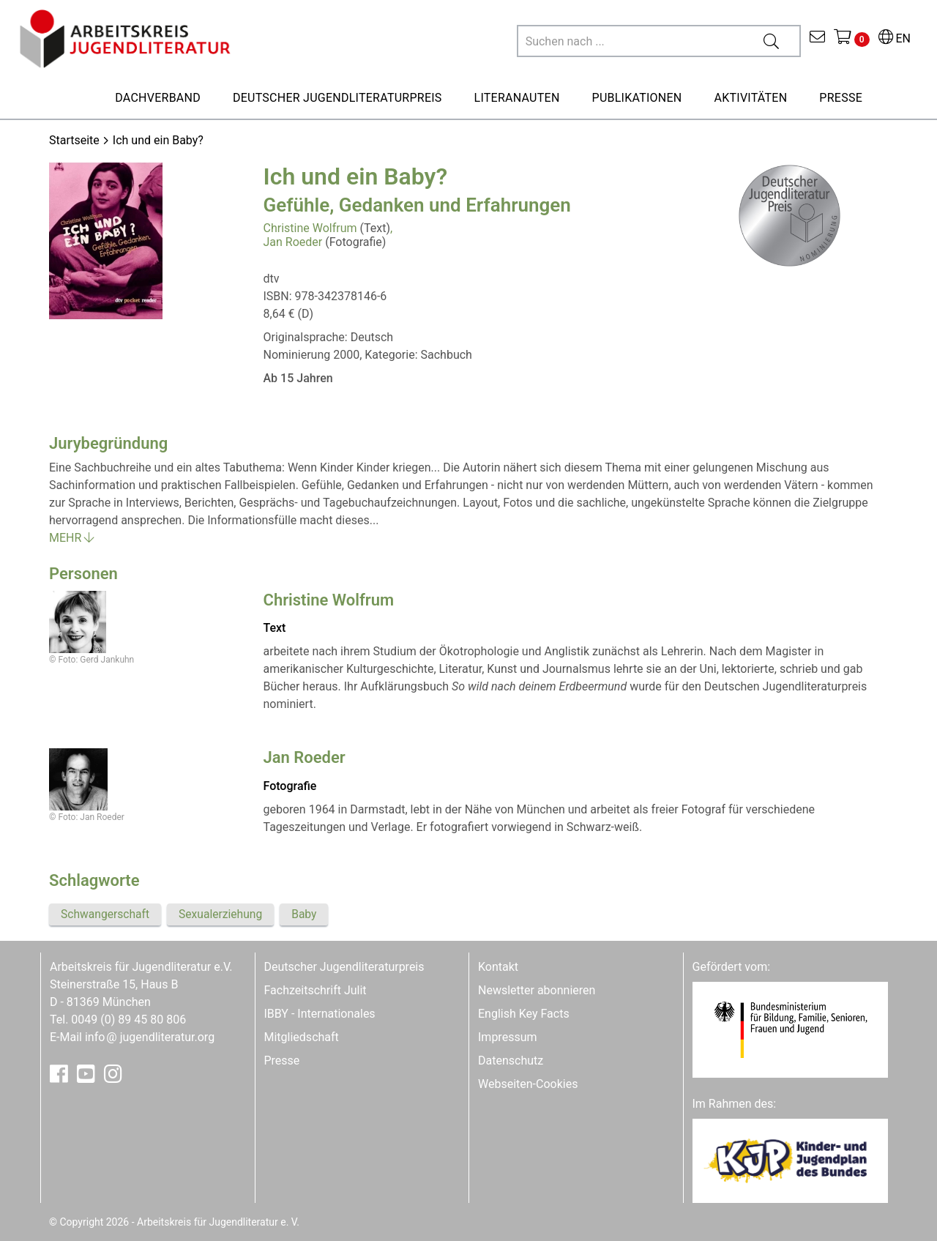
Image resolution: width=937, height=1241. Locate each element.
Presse (282, 1060)
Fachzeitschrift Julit (315, 990)
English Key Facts (524, 1014)
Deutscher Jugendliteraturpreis (344, 967)
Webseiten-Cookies (528, 1084)
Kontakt (498, 967)
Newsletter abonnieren (536, 990)
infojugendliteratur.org (149, 1037)
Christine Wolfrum (310, 228)
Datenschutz (510, 1060)
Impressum (507, 1037)
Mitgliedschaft (301, 1037)
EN (894, 38)
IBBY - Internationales (320, 1014)
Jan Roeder (293, 242)
